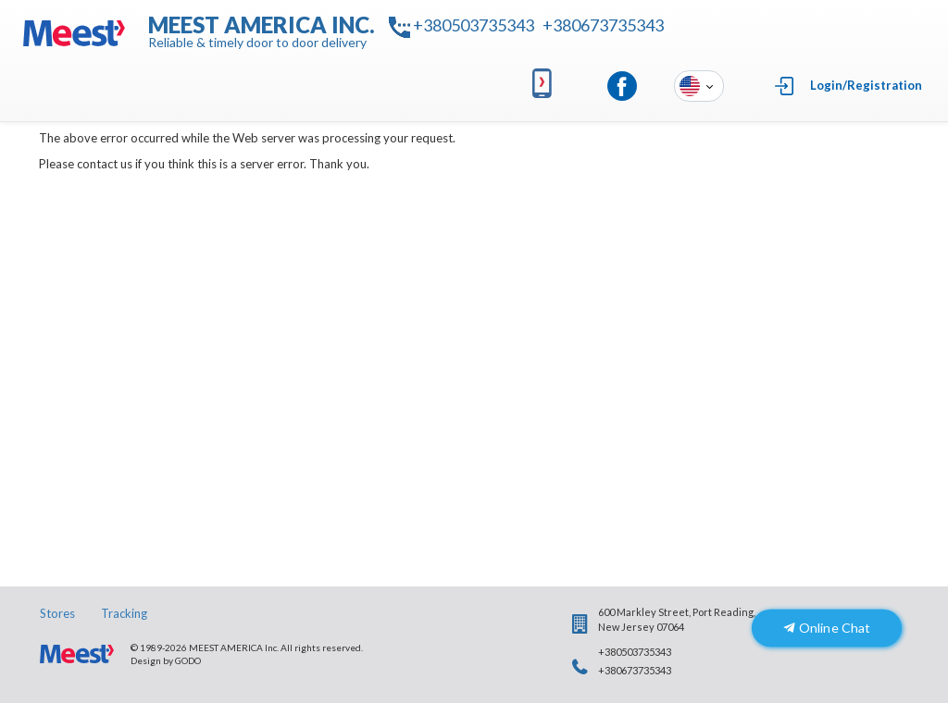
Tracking (124, 613)
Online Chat (826, 627)
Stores (57, 613)
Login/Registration (866, 85)
